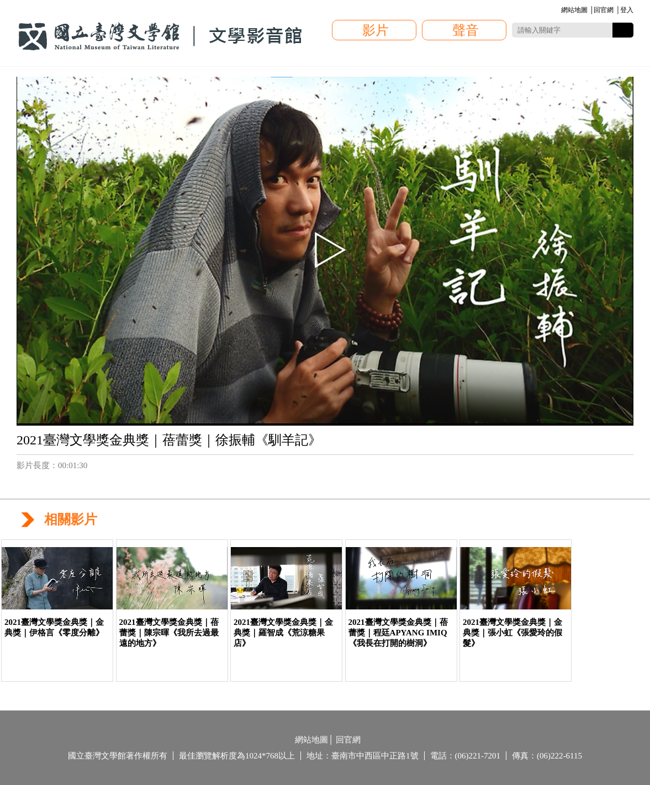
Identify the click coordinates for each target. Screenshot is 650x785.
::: (559, 10)
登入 (626, 10)
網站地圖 (574, 10)
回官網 (604, 10)
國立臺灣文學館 (160, 36)
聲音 (465, 30)
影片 (375, 30)
